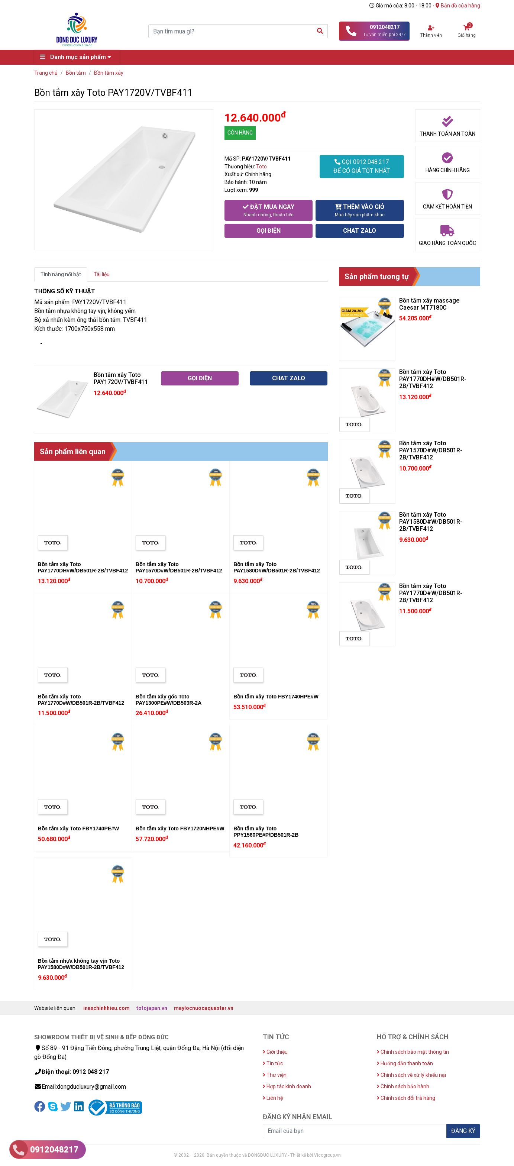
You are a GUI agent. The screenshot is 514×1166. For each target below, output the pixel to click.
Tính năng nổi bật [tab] (61, 274)
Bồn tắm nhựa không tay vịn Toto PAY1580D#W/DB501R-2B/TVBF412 (81, 964)
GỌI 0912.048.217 (361, 166)
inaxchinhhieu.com (106, 1008)
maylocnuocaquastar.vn (203, 1008)
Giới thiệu (275, 1052)
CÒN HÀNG (240, 133)
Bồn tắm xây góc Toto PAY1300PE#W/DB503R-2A (168, 700)
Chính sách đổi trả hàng (406, 1098)
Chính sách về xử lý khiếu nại (411, 1075)
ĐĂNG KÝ (463, 1130)
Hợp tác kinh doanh (287, 1086)
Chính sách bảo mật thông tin (413, 1052)
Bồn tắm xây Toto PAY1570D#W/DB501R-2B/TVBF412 (179, 567)
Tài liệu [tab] (102, 274)
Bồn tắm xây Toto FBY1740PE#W (78, 828)
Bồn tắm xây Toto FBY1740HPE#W (276, 697)
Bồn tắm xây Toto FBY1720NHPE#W (180, 828)
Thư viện (275, 1075)
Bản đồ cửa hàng (458, 6)
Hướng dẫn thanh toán (405, 1063)
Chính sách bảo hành (403, 1086)
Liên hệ (273, 1098)
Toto (261, 166)
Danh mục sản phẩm (77, 57)
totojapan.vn (151, 1008)
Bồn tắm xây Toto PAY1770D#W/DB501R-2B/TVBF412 (81, 700)
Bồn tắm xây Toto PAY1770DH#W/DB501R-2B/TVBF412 (83, 567)
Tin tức (273, 1063)
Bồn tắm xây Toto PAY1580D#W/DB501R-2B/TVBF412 (276, 567)
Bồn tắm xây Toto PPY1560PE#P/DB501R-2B (265, 832)
